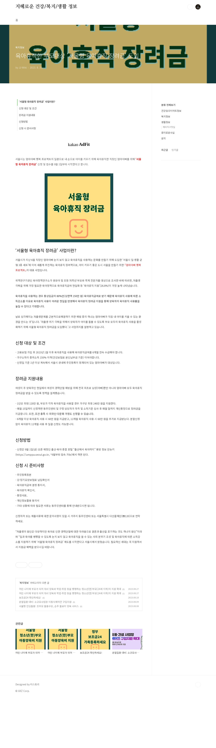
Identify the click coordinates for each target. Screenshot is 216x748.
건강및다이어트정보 (171, 110)
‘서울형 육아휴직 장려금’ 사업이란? (37, 101)
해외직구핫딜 (169, 127)
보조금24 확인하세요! (30, 645)
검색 (190, 6)
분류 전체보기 (168, 105)
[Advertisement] (78, 577)
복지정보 (24, 631)
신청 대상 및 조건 (28, 108)
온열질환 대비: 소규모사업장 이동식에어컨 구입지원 (45, 650)
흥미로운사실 (168, 132)
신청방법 (23, 121)
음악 (163, 138)
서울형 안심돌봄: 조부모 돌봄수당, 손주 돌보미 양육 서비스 (49, 654)
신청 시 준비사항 (27, 128)
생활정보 (165, 122)
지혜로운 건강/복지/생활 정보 (46, 6)
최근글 (164, 150)
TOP (198, 733)
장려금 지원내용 (27, 115)
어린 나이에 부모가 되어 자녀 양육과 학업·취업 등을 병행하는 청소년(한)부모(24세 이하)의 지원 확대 (70, 637)
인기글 (175, 150)
